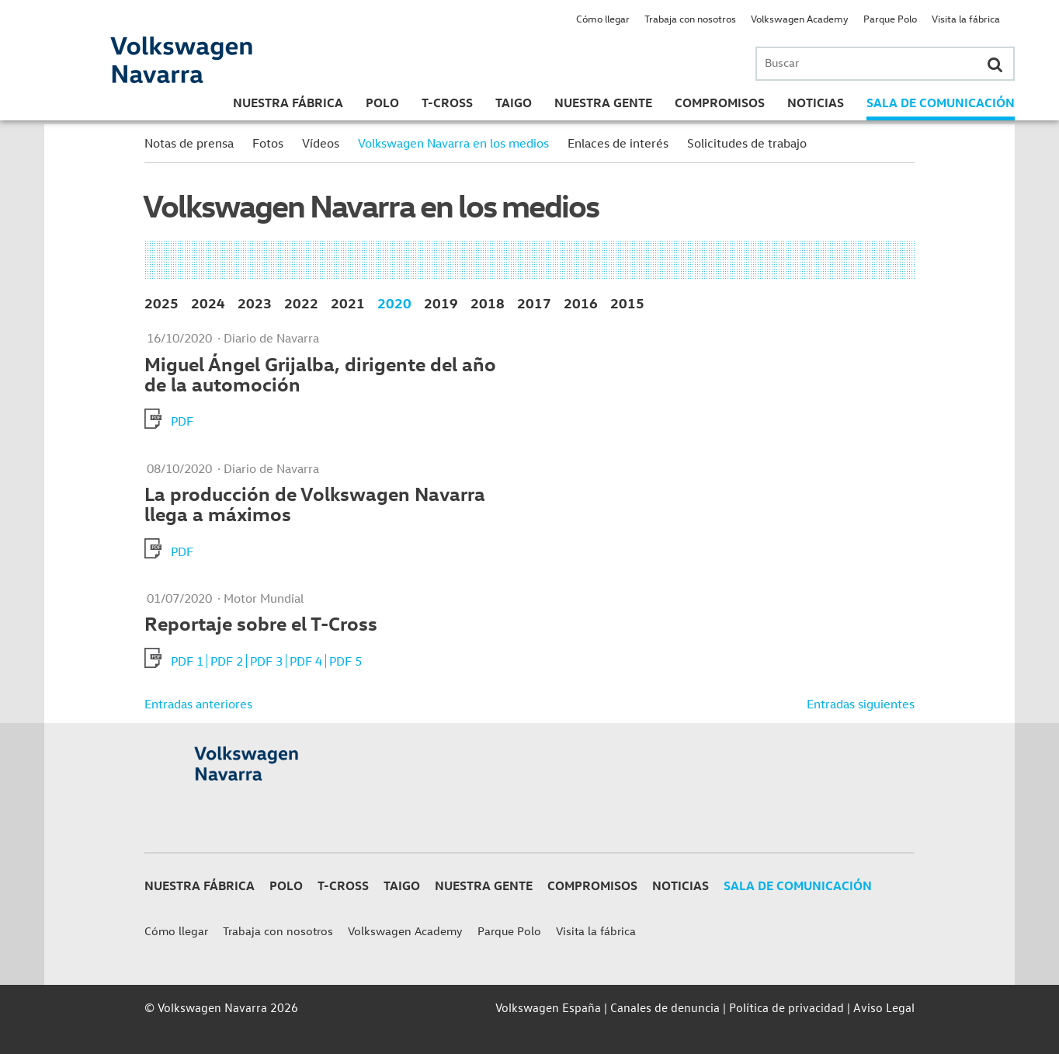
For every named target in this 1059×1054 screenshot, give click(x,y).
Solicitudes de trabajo (747, 143)
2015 (627, 302)
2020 (394, 302)
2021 (348, 302)
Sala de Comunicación (940, 102)
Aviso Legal (884, 1007)
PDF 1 (187, 661)
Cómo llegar (603, 18)
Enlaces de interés (618, 143)
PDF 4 (306, 661)
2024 (208, 302)
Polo (382, 102)
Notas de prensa (189, 143)
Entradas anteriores (198, 703)
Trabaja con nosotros (690, 18)
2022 (301, 302)
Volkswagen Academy (800, 18)
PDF (182, 421)
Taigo (513, 102)
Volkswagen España (548, 1007)
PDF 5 (345, 661)
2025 (161, 302)
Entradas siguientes (861, 703)
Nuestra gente (603, 102)
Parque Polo (890, 18)
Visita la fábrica (966, 18)
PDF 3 (266, 661)
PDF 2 (226, 661)
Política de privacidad (786, 1007)
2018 (487, 302)
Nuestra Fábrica (288, 102)
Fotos (267, 143)
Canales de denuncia (665, 1007)
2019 (441, 302)
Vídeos (320, 143)
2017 (534, 302)
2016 (581, 302)
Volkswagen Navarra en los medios (453, 143)
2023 (255, 302)
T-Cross (447, 102)
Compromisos (720, 102)
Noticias (815, 102)
